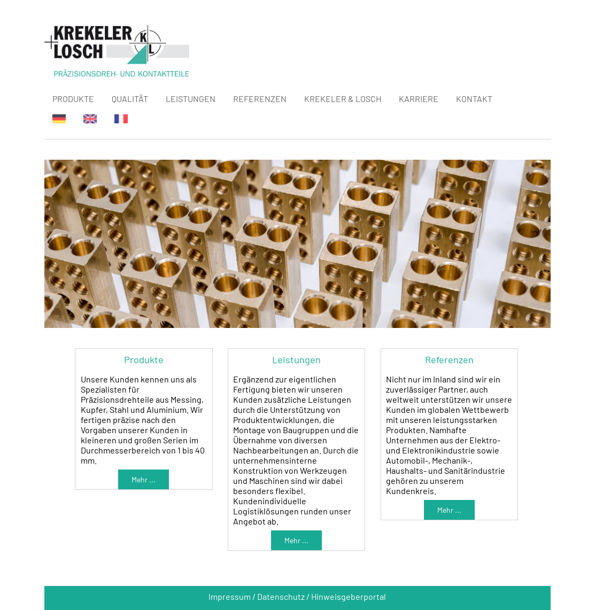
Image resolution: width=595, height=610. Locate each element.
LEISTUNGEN (190, 98)
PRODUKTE (73, 98)
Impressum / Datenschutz (256, 596)
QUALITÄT (130, 98)
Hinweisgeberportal (348, 596)
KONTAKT (474, 98)
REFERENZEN (260, 98)
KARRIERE (418, 98)
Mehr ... (144, 479)
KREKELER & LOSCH (342, 98)
